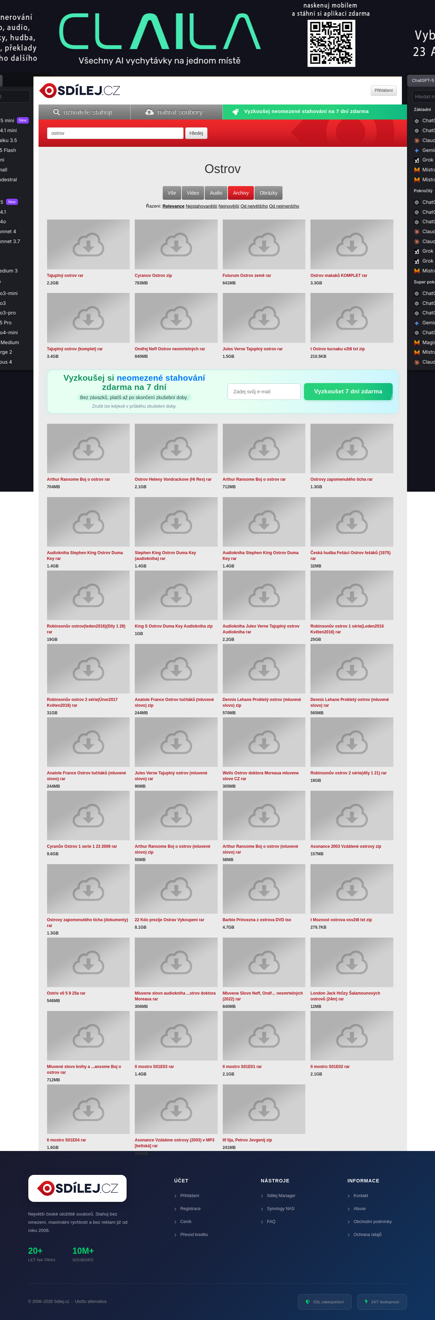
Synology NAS (278, 1208)
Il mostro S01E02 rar (330, 1066)
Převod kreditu (191, 1234)
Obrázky (268, 193)
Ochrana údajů (365, 1234)
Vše (172, 193)
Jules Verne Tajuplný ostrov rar (253, 349)
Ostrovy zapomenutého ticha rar (341, 479)
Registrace (187, 1208)
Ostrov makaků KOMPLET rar (338, 275)
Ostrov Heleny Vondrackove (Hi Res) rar (173, 479)
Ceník (183, 1221)
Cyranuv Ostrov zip (153, 275)
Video (193, 193)
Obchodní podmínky (370, 1221)
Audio (216, 193)
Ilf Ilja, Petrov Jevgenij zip (247, 1140)
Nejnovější (229, 206)
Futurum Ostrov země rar (247, 275)
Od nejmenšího (284, 206)
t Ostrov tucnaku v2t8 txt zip (337, 349)
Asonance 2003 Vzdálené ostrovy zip (345, 846)
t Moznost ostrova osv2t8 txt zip (341, 919)
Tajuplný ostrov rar (65, 275)
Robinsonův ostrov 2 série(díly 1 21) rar (348, 773)
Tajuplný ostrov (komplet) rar (75, 349)
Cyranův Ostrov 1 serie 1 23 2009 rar (82, 846)
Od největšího (254, 206)
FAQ (268, 1221)
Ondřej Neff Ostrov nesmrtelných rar (170, 349)
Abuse (357, 1208)
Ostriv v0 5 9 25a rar (66, 993)
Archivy (241, 193)
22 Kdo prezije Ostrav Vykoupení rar (169, 919)
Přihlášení (187, 1195)
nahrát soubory (174, 112)
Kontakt (358, 1195)
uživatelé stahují (82, 112)
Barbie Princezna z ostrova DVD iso (257, 919)
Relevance (174, 206)
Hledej (196, 133)
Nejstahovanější (201, 206)
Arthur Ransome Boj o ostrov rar (78, 479)
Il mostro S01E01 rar (242, 1066)
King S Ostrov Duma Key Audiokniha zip (174, 626)
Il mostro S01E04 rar (66, 1140)
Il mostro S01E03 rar (154, 1066)
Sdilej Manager (278, 1195)
